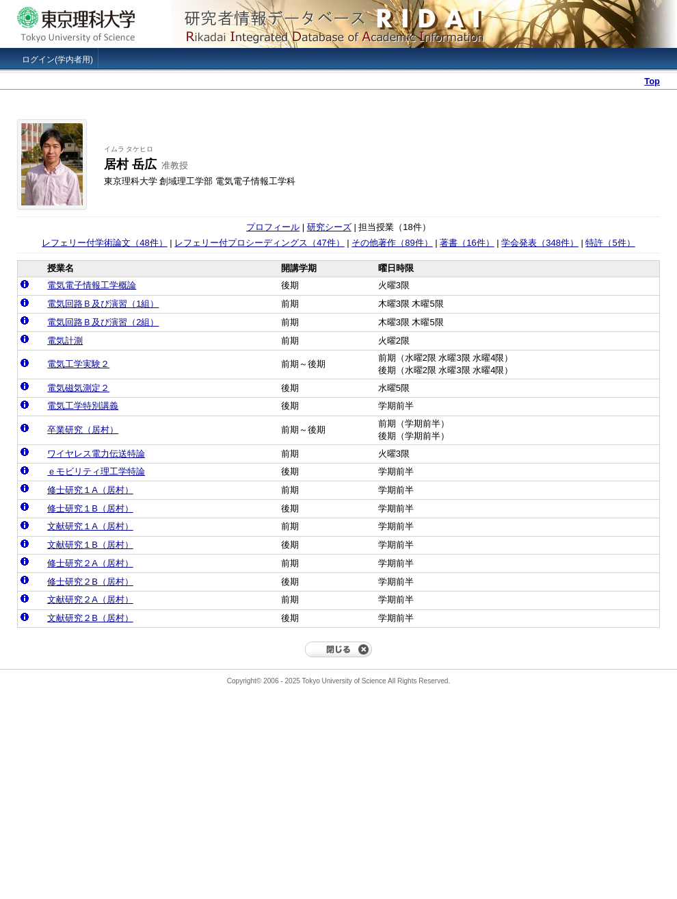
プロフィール (273, 227)
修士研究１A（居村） (90, 490)
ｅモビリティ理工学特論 (96, 471)
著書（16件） (467, 243)
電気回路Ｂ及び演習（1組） (103, 304)
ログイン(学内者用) (57, 59)
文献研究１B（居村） (90, 545)
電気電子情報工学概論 (91, 285)
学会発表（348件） (540, 243)
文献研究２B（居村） (90, 618)
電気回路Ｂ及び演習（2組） (103, 322)
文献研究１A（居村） (90, 526)
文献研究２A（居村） (90, 599)
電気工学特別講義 (82, 406)
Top (652, 81)
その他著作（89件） (391, 243)
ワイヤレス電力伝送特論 (96, 453)
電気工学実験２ (78, 364)
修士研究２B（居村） (90, 582)
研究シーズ (329, 227)
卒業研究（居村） (82, 430)
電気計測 (65, 340)
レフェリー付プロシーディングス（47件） (259, 243)
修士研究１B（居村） (90, 508)
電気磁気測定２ (78, 388)
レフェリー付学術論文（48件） (104, 243)
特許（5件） (610, 243)
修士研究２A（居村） (90, 563)
